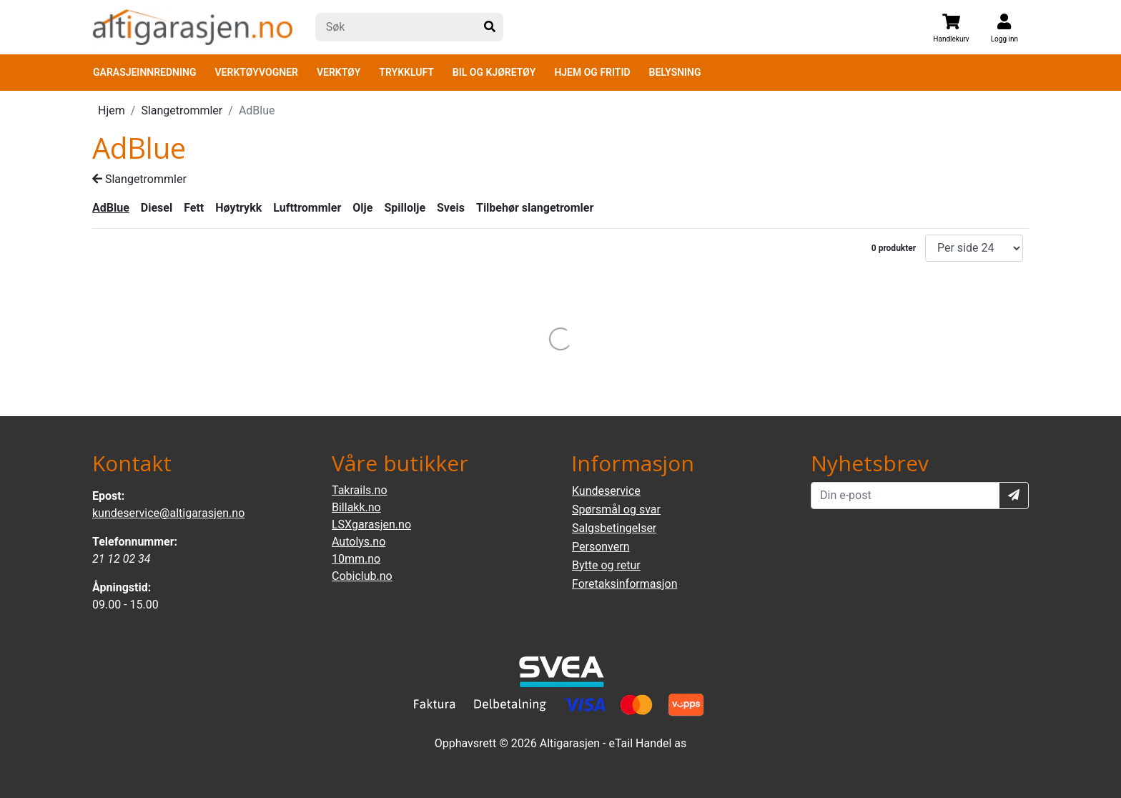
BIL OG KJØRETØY (494, 72)
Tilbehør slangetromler (534, 208)
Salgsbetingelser (614, 528)
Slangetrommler (181, 110)
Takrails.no (359, 490)
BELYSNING (675, 72)
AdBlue (110, 208)
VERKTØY (338, 72)
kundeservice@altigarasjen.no (168, 513)
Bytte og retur (606, 565)
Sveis (451, 208)
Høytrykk (238, 208)
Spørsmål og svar (616, 509)
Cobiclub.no (362, 576)
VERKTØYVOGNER (256, 72)
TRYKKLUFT (406, 72)
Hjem (111, 110)
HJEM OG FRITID (592, 72)
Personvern (601, 546)
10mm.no (356, 559)
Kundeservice (606, 491)
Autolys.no (358, 541)
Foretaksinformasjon (624, 584)
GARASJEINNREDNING (145, 72)
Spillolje (404, 208)
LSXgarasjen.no (371, 524)
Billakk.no (356, 507)
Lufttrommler (307, 208)
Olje (362, 208)
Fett (194, 208)
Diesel (156, 208)
